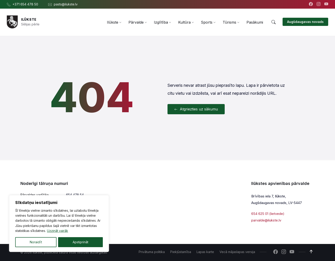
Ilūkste (29, 19)
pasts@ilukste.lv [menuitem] (66, 4)
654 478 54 (75, 195)
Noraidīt (36, 242)
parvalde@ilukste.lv (266, 220)
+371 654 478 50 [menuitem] (25, 4)
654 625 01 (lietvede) (267, 213)
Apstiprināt (80, 242)
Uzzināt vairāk (57, 231)
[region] (59, 223)
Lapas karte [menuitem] (205, 252)
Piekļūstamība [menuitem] (180, 252)
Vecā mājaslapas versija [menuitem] (237, 252)
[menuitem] (112, 22)
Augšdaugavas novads (305, 22)
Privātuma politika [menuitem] (152, 252)
